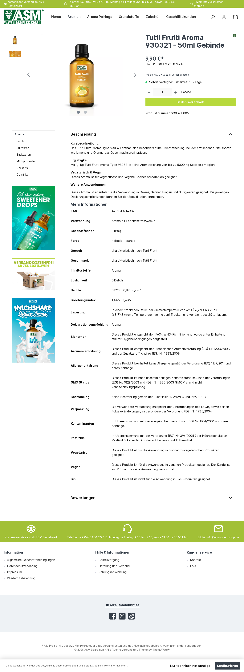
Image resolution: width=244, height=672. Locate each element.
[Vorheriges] (29, 75)
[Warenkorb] (235, 17)
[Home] (57, 16)
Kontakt (195, 560)
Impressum (14, 572)
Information (13, 552)
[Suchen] (212, 17)
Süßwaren (23, 147)
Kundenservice (199, 552)
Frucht (21, 141)
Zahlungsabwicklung (113, 572)
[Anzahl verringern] (149, 92)
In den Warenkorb (190, 102)
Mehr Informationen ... (116, 665)
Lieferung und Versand (114, 566)
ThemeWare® (161, 649)
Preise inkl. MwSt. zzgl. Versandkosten (167, 74)
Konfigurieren (227, 666)
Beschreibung (83, 134)
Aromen (20, 134)
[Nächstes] (135, 75)
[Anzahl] (162, 92)
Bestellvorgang (109, 560)
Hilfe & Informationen (112, 552)
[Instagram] (122, 616)
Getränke (23, 174)
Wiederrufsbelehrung (21, 578)
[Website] (131, 616)
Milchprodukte (26, 161)
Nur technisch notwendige (190, 666)
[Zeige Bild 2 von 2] (85, 112)
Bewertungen (83, 497)
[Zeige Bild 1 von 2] (78, 112)
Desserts (22, 167)
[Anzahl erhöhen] (176, 92)
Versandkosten (112, 645)
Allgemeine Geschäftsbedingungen (31, 560)
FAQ (193, 566)
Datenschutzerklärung (22, 566)
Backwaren (24, 154)
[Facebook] (112, 616)
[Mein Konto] (224, 17)
